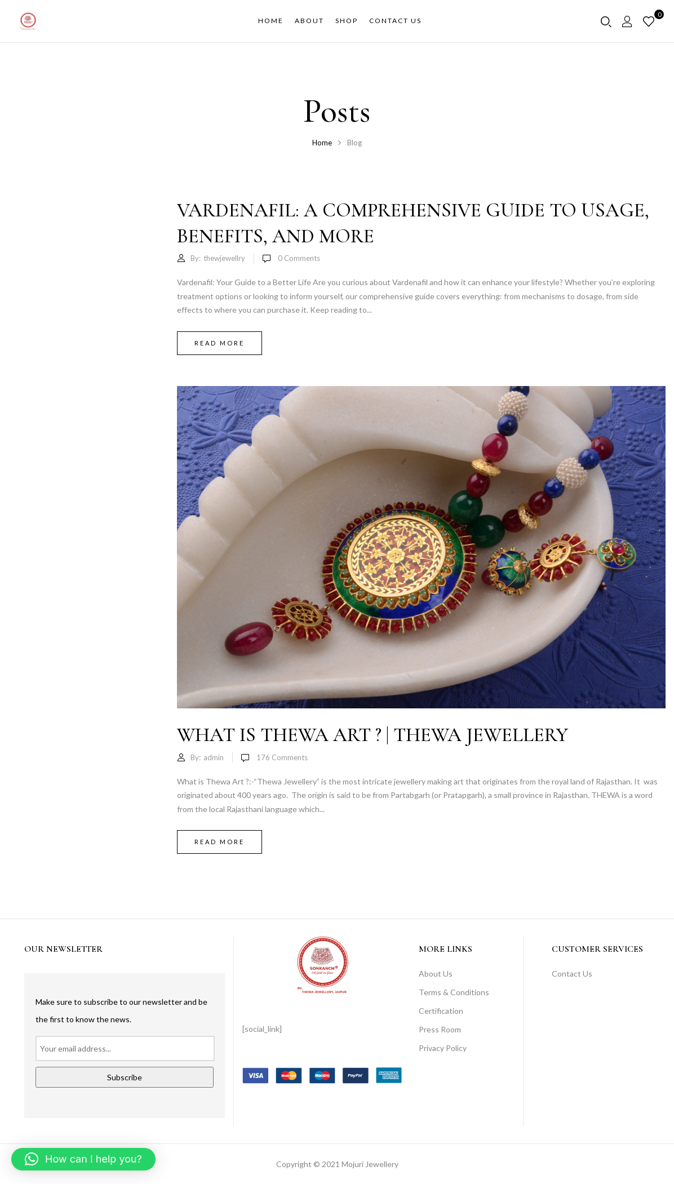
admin (213, 757)
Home (322, 142)
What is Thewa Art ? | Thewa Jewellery (372, 735)
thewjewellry (224, 258)
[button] (83, 1159)
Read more (219, 343)
